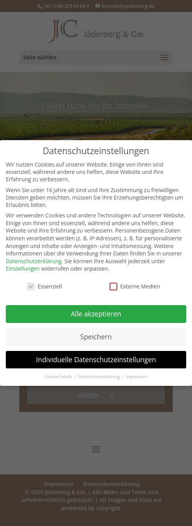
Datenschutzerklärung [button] (99, 375)
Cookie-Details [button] (59, 375)
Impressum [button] (136, 375)
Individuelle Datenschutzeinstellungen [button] (96, 358)
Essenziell (44, 285)
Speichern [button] (95, 335)
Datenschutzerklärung (34, 259)
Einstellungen (23, 267)
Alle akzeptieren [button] (96, 312)
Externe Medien (135, 285)
